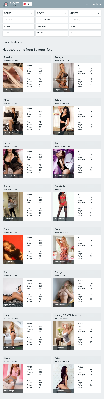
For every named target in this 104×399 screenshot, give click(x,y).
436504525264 (61, 233)
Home (7, 42)
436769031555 (10, 190)
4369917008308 (62, 103)
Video (72, 33)
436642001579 (10, 233)
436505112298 (61, 319)
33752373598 (60, 276)
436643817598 (10, 276)
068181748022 (10, 146)
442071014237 (61, 190)
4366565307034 (11, 60)
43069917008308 (62, 146)
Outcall (41, 33)
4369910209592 (62, 362)
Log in (97, 3)
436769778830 (10, 103)
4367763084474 (62, 60)
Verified (7, 33)
